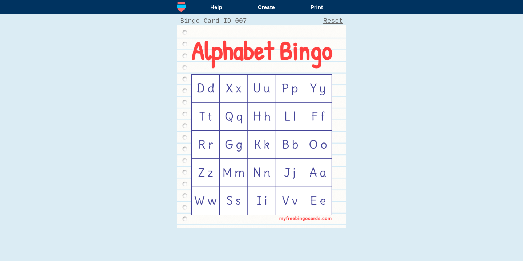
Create (266, 7)
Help (216, 7)
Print (317, 7)
